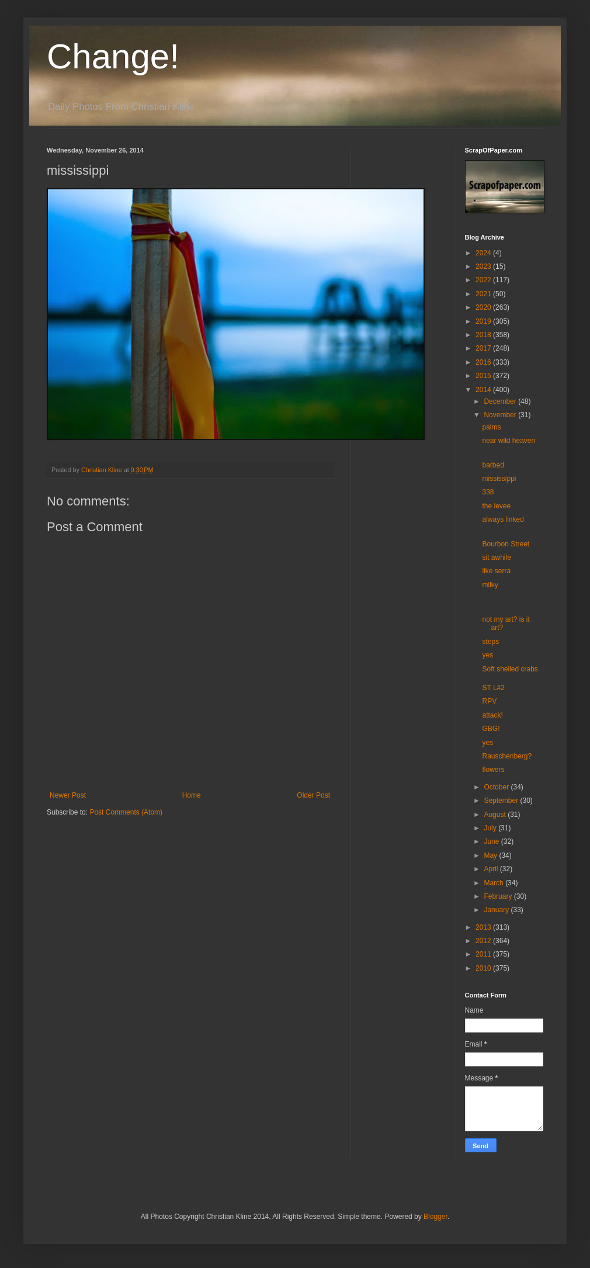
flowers (493, 769)
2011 (484, 954)
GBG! (490, 729)
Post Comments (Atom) (125, 812)
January (497, 910)
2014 (484, 390)
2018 (484, 335)
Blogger (435, 1216)
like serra (496, 571)
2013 (484, 927)
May (491, 855)
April (491, 869)
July (491, 828)
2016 (484, 362)
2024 (484, 253)
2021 (484, 294)
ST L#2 (493, 688)
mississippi (499, 478)
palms (491, 427)
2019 (484, 321)
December (501, 401)
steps (490, 642)
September (502, 800)
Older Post (313, 795)
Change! (113, 56)
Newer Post (68, 795)
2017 (484, 348)
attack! (492, 715)
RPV (489, 701)
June (492, 841)
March (494, 883)
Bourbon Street (505, 544)
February (498, 896)
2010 (484, 968)
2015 (484, 376)
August (496, 814)
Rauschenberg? (507, 756)
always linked (502, 519)
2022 (484, 280)
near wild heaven (508, 440)
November (501, 415)
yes (487, 655)
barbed (493, 465)
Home (191, 795)
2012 (484, 941)
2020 (484, 307)
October (497, 787)
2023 (484, 266)
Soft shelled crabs (509, 669)
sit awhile (496, 557)
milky (490, 585)
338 (488, 492)
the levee (496, 506)
